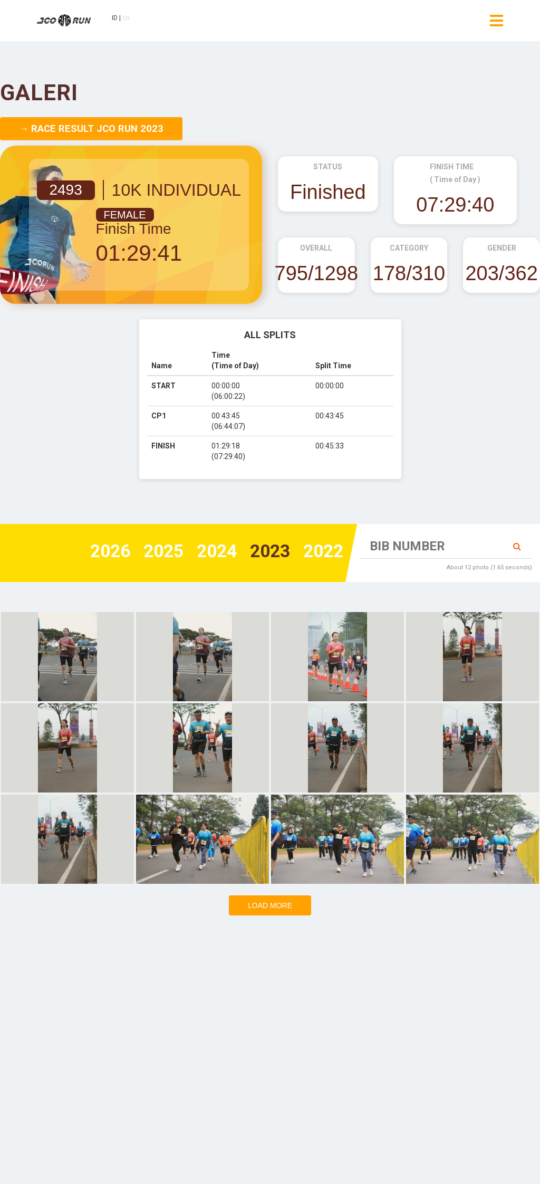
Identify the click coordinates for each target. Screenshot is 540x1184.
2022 (321, 552)
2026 (91, 552)
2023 (264, 552)
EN (130, 19)
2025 (149, 552)
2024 (206, 552)
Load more (270, 905)
